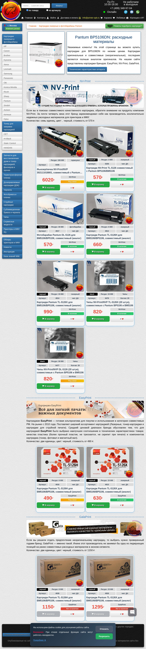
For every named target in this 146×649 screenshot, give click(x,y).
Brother (7, 55)
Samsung (8, 73)
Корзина (106, 17)
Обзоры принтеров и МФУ (12, 241)
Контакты (40, 17)
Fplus (6, 119)
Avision (7, 110)
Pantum (7, 101)
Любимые (119, 17)
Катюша (7, 114)
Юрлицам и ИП (135, 17)
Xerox (6, 64)
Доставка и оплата (67, 17)
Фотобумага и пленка (10, 196)
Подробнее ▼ (39, 640)
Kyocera (7, 60)
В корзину (48, 187)
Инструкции (9, 252)
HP (5, 46)
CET (6, 134)
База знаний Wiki (12, 256)
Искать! (59, 6)
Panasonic (8, 78)
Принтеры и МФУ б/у (12, 230)
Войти (51, 17)
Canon (7, 51)
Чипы (6, 217)
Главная (27, 17)
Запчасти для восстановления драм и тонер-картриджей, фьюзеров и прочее (11, 162)
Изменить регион (13, 29)
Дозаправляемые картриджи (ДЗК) (12, 183)
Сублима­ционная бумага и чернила (12, 211)
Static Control (10, 143)
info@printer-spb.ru (89, 17)
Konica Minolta (10, 87)
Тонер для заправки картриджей (9, 126)
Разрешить (104, 636)
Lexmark (7, 69)
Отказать (104, 629)
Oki (5, 83)
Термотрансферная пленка (13, 176)
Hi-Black (7, 139)
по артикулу (53, 10)
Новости (7, 247)
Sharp (6, 96)
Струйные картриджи (9, 203)
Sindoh (7, 105)
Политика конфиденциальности (16, 634)
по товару (32, 10)
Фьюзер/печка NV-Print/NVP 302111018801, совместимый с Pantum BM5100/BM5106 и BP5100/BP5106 (58, 172)
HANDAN (8, 148)
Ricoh (6, 92)
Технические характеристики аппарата (87, 69)
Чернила (8, 190)
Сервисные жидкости (9, 223)
